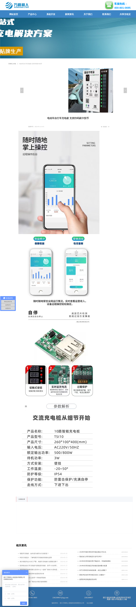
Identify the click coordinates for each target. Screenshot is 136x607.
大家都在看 (21, 499)
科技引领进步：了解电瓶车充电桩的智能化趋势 (36, 557)
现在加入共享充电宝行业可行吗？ (90, 557)
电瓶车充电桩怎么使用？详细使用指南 (33, 578)
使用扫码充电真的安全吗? (88, 579)
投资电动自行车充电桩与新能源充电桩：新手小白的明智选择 (39, 565)
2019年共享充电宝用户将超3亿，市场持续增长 (95, 561)
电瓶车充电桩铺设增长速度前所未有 (32, 573)
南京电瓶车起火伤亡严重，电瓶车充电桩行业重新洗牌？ (39, 561)
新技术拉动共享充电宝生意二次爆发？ (92, 575)
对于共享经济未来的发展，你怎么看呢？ (93, 570)
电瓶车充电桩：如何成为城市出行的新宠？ (34, 553)
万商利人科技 (12, 63)
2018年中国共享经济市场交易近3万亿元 (92, 552)
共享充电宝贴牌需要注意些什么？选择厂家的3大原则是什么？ (39, 569)
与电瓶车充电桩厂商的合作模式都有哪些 (33, 582)
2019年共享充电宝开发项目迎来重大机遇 (93, 566)
